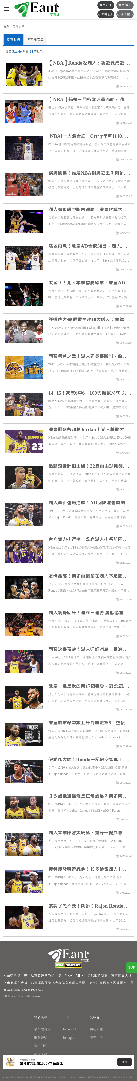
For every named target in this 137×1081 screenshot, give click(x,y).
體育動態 (13, 39)
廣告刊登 (40, 1046)
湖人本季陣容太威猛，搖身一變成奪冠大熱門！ (87, 833)
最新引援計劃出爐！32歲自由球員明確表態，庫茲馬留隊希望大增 (87, 467)
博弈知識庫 (35, 39)
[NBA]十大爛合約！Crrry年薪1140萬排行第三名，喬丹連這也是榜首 (89, 137)
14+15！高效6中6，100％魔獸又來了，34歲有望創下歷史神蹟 (88, 394)
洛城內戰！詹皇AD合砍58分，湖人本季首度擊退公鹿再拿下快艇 (89, 247)
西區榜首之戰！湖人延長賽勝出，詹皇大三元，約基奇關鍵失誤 (87, 357)
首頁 (6, 26)
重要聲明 (40, 1037)
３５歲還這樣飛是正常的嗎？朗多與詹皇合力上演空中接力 (87, 797)
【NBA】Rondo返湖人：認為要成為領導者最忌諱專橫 (88, 64)
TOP (131, 967)
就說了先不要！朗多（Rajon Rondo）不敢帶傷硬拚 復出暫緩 (88, 907)
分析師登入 (125, 14)
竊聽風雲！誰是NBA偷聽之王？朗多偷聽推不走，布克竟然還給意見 (88, 174)
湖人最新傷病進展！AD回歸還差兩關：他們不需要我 (89, 503)
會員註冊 (106, 5)
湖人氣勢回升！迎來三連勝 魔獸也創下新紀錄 (88, 613)
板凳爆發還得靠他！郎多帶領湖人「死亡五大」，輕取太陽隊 (87, 870)
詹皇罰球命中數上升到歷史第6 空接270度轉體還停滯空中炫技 (86, 723)
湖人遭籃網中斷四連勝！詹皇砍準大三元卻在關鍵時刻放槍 (87, 210)
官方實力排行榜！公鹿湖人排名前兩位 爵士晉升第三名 (87, 540)
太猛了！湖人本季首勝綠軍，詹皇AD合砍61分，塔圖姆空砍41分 (89, 283)
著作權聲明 (42, 1029)
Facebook (70, 1029)
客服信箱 (40, 1054)
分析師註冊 (105, 14)
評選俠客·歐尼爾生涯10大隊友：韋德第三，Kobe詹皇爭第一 (88, 320)
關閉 (124, 1061)
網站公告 (96, 1029)
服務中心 (96, 1037)
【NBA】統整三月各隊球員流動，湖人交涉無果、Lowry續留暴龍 (88, 100)
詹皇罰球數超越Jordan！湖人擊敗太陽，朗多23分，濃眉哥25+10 (86, 430)
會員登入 (125, 5)
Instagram (70, 1037)
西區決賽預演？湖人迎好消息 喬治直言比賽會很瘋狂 (87, 650)
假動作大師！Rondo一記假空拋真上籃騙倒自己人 (87, 760)
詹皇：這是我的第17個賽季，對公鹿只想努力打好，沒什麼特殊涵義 (87, 687)
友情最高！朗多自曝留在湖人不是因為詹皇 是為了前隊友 (87, 577)
